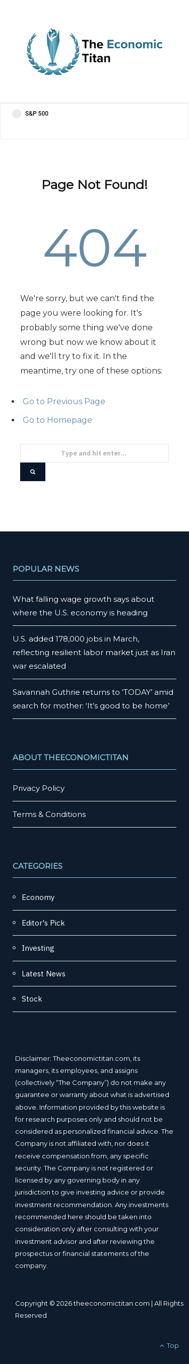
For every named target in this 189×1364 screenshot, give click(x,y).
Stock (32, 999)
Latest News (44, 973)
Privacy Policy (39, 788)
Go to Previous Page (64, 401)
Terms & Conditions (49, 814)
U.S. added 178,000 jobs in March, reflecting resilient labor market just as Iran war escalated (94, 652)
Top (169, 1345)
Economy (38, 897)
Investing (38, 948)
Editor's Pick (43, 923)
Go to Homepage (57, 420)
